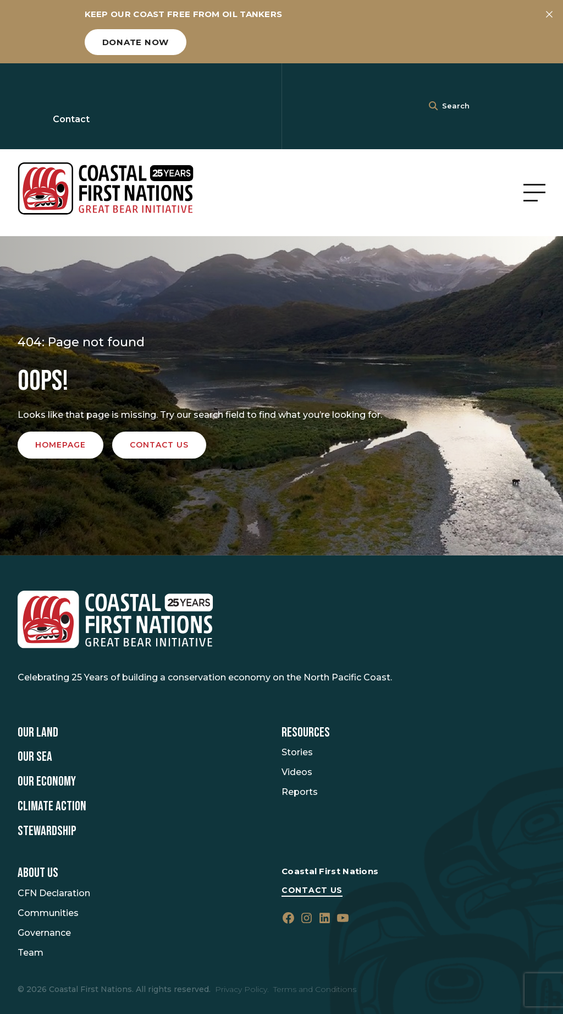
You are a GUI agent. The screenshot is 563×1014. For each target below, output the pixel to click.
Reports (300, 792)
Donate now (135, 42)
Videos (297, 772)
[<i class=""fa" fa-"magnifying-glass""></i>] (433, 106)
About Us (38, 873)
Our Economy (47, 781)
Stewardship (47, 831)
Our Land (38, 732)
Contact (71, 119)
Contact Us (312, 890)
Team (30, 952)
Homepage (60, 445)
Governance (44, 933)
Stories (297, 752)
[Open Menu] (534, 193)
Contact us (159, 445)
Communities (48, 913)
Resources (306, 732)
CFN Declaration (54, 893)
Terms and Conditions (314, 989)
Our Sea (35, 757)
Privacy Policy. (242, 989)
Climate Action (52, 806)
